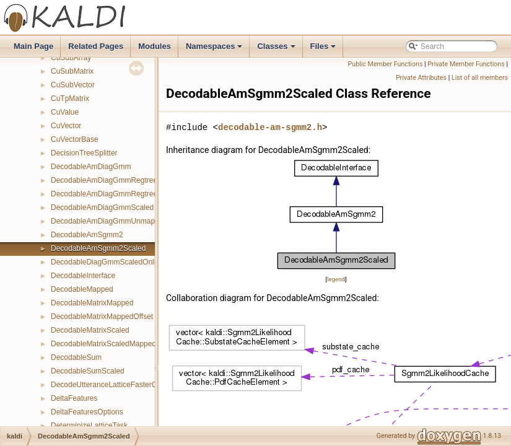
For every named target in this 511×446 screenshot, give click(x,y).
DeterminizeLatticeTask (89, 425)
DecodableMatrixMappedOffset (102, 316)
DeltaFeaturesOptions (87, 412)
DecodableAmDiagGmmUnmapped (109, 221)
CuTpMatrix (70, 98)
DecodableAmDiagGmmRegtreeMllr (110, 194)
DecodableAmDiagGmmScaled (102, 207)
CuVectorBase (74, 139)
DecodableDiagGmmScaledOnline (107, 262)
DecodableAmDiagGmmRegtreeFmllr (112, 180)
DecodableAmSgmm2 (87, 234)
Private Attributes (421, 78)
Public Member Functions (385, 64)
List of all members (480, 78)
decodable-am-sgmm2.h (270, 127)
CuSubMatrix (72, 71)
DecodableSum (76, 357)
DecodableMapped (82, 289)
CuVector (66, 125)
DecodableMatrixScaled (90, 330)
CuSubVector (73, 85)
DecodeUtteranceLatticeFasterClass (110, 384)
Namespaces (215, 50)
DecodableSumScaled (87, 371)
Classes (277, 50)
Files (324, 50)
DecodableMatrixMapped (92, 303)
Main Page (33, 46)
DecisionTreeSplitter (84, 153)
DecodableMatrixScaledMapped (103, 343)
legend (336, 279)
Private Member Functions (465, 64)
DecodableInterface (83, 275)
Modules (154, 46)
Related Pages (95, 46)
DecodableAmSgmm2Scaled (98, 248)
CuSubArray (71, 57)
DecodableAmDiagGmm (91, 166)
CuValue (65, 112)
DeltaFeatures (74, 398)
